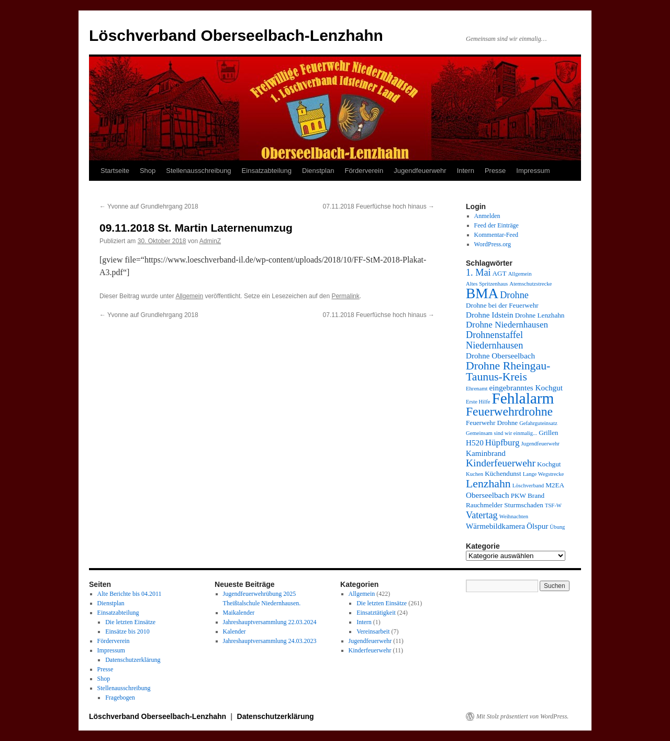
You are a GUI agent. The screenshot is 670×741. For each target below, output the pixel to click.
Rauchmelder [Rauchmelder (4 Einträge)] (484, 505)
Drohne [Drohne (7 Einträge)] (514, 295)
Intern (465, 171)
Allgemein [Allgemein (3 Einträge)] (520, 274)
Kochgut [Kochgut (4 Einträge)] (549, 464)
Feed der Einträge (496, 225)
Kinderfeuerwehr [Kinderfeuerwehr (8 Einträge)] (500, 462)
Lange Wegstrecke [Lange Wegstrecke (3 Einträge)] (543, 474)
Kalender (234, 631)
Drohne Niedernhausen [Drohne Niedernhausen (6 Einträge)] (507, 325)
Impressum (533, 171)
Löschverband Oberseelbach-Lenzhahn (236, 35)
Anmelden (487, 216)
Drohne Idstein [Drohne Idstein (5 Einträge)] (489, 314)
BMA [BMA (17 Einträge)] (482, 293)
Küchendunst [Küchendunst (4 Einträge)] (503, 473)
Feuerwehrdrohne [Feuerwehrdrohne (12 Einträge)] (509, 411)
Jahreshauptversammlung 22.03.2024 (270, 622)
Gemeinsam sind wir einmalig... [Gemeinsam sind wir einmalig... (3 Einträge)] (501, 433)
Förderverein (363, 171)
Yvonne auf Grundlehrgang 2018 (148, 206)
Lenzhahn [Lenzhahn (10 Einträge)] (488, 483)
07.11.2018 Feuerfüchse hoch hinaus (378, 206)
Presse (495, 171)
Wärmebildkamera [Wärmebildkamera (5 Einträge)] (495, 525)
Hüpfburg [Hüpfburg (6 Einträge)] (502, 443)
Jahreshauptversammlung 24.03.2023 (270, 641)
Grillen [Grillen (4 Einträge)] (548, 433)
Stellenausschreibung (198, 171)
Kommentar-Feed (496, 234)
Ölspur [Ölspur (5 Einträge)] (537, 525)
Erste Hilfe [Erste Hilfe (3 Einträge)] (478, 402)
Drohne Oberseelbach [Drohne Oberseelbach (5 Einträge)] (500, 355)
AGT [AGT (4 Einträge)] (500, 273)
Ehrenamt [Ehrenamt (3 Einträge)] (476, 388)
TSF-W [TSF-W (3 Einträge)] (553, 505)
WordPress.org (492, 244)
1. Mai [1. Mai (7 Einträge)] (478, 272)
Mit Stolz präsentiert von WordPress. (522, 716)
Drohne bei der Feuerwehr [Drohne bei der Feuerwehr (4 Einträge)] (502, 305)
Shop (147, 171)
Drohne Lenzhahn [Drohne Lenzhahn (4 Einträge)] (540, 315)
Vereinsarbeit (372, 631)
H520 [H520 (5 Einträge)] (475, 442)
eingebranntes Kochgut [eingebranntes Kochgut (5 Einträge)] (525, 387)
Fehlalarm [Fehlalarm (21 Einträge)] (523, 398)
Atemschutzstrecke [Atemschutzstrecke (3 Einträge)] (530, 284)
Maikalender (239, 612)
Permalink (345, 296)
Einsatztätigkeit (376, 612)
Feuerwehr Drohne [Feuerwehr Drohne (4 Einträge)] (492, 423)
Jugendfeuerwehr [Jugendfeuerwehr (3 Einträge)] (540, 443)
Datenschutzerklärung (132, 659)
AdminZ (210, 241)
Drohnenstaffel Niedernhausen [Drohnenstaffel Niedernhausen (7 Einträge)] (494, 340)
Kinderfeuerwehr (370, 650)
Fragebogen (120, 697)
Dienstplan (318, 171)
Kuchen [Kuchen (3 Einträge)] (474, 474)
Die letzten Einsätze (130, 622)
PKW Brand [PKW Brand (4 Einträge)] (528, 495)
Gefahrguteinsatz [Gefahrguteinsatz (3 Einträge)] (538, 423)
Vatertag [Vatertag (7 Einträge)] (482, 515)
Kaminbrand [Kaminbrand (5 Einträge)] (486, 453)
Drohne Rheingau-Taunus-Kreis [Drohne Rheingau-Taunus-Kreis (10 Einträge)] (508, 371)
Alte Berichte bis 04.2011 (129, 593)
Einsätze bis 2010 (127, 631)
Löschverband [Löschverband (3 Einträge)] (528, 485)
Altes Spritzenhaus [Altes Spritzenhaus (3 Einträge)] (487, 284)
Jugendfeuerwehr (420, 171)
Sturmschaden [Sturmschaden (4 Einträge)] (523, 505)
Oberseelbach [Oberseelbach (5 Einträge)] (487, 495)
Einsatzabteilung (267, 171)
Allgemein (189, 296)
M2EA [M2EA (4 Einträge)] (554, 485)
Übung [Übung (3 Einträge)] (557, 527)
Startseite (114, 171)
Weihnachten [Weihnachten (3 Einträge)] (513, 516)
